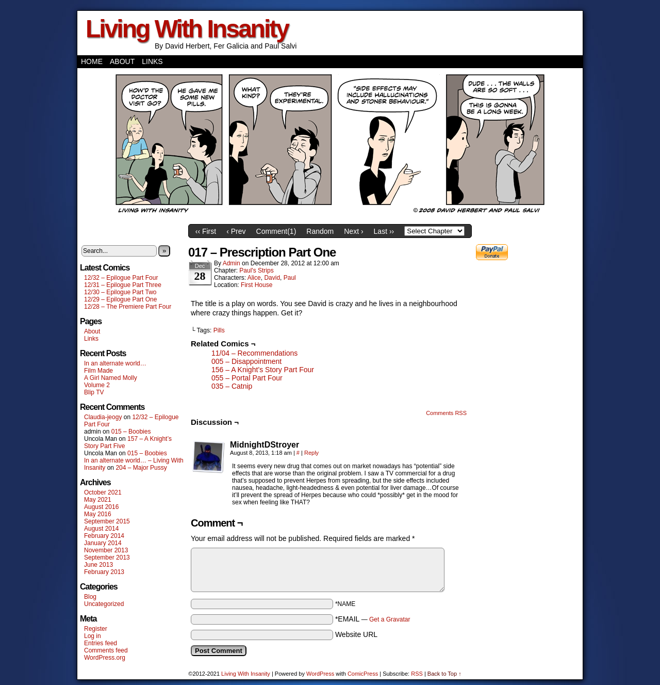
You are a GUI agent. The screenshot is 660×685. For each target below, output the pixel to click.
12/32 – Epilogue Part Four (121, 277)
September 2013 (107, 557)
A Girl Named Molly (110, 377)
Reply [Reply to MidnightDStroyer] (311, 453)
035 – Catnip (231, 386)
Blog (90, 596)
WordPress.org (104, 657)
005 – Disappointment (246, 361)
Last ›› (384, 231)
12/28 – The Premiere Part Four (127, 306)
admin (231, 263)
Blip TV (94, 392)
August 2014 (101, 528)
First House (256, 285)
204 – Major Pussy (141, 467)
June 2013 (98, 564)
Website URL (356, 634)
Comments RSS (446, 413)
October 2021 (103, 492)
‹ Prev (235, 231)
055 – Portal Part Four (247, 378)
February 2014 (104, 535)
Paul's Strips (256, 270)
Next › (353, 231)
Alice (254, 277)
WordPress (320, 674)
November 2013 (106, 550)
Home (92, 61)
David (272, 277)
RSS (417, 674)
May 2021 (97, 499)
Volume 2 (97, 385)
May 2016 (97, 514)
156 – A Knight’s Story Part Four (262, 369)
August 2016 (101, 507)
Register (95, 628)
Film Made (98, 370)
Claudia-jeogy (103, 417)
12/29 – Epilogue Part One (120, 299)
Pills (219, 330)
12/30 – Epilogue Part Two (120, 292)
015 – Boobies (131, 431)
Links (152, 61)
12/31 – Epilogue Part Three (122, 285)
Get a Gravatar (389, 619)
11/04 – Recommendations (254, 353)
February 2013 (104, 572)
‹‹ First (205, 231)
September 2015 (107, 521)
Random (320, 231)
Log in (92, 636)
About (122, 61)
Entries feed (100, 643)
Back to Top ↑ (444, 674)
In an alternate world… (115, 363)
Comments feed (106, 650)
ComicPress (363, 674)
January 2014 (103, 543)
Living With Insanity (187, 28)
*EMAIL (372, 619)
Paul (290, 277)
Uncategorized (104, 604)
